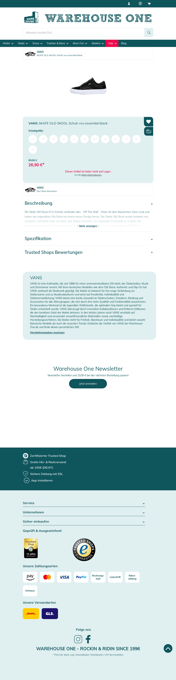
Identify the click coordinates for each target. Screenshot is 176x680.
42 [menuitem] (84, 139)
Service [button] (84, 503)
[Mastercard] (47, 577)
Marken (97, 43)
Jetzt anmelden (88, 383)
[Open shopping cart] (149, 3)
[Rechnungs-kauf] (98, 577)
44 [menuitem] (115, 139)
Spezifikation (38, 238)
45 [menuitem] (136, 139)
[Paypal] (81, 577)
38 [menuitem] (43, 139)
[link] (78, 642)
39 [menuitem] (53, 139)
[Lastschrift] (115, 577)
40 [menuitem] (63, 139)
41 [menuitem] (74, 139)
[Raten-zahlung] (132, 577)
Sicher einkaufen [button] (84, 522)
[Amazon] (30, 577)
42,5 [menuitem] (94, 139)
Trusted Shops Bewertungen (53, 252)
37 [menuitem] (32, 139)
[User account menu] (130, 3)
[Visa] (64, 577)
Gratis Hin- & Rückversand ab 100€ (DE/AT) (49, 3)
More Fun (80, 43)
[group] (44, 455)
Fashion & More (57, 43)
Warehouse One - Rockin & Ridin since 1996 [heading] (88, 648)
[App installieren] (38, 480)
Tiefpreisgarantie (89, 3)
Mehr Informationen (92, 175)
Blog (123, 43)
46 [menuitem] (32, 149)
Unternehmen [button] (84, 512)
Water (8, 43)
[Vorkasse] (30, 590)
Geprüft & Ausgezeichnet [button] (42, 531)
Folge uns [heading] (83, 629)
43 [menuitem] (105, 139)
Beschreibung (38, 203)
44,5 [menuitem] (126, 139)
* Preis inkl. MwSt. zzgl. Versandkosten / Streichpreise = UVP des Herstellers (88, 655)
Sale (112, 43)
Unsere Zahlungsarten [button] (40, 566)
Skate (23, 43)
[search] (83, 32)
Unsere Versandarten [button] (39, 603)
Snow (37, 43)
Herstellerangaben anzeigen (47, 332)
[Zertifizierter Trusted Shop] (37, 550)
